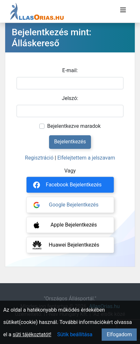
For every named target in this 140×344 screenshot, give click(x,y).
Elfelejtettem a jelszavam (86, 158)
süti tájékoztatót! (32, 334)
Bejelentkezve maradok (74, 126)
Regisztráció (39, 158)
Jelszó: (70, 98)
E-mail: (70, 70)
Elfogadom (119, 334)
